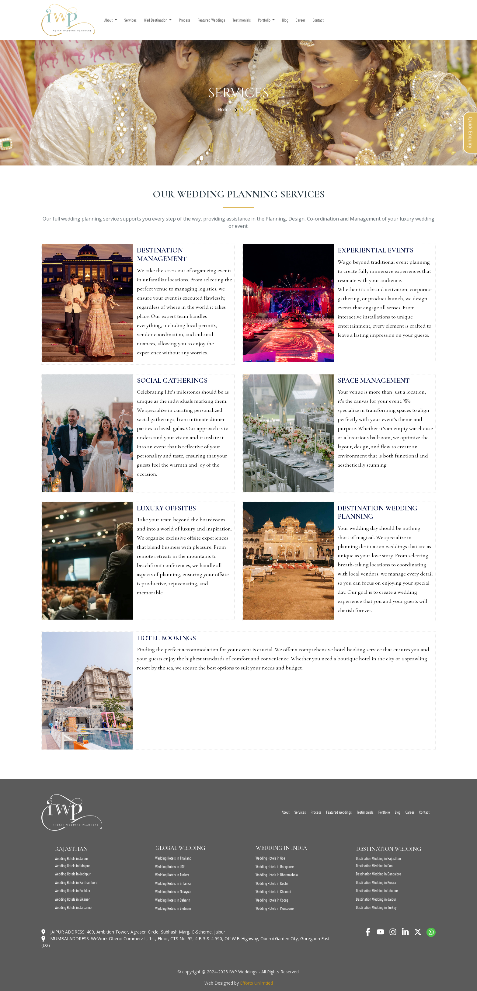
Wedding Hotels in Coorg (272, 900)
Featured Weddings (211, 20)
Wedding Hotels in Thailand (173, 858)
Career (300, 20)
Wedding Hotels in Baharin (172, 900)
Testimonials (241, 20)
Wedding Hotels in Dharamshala (277, 874)
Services (130, 20)
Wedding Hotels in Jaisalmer (74, 907)
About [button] (108, 20)
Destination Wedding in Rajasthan (378, 858)
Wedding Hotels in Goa (270, 858)
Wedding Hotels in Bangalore (275, 866)
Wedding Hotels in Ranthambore (76, 882)
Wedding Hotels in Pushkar (72, 890)
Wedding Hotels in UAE (170, 866)
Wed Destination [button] (156, 20)
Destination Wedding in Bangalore (378, 873)
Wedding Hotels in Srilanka (173, 883)
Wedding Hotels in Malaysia (173, 891)
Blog (285, 20)
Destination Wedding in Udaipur (377, 890)
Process (184, 20)
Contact (318, 20)
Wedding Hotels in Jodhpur (73, 873)
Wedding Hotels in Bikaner (72, 899)
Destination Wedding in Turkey (376, 907)
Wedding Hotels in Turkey (172, 874)
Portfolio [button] (264, 20)
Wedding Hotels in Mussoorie (275, 908)
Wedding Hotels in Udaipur (72, 865)
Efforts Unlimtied (256, 983)
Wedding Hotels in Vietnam (173, 908)
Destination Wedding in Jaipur (376, 899)
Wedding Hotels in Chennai (273, 891)
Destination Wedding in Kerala (376, 882)
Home (225, 109)
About (285, 812)
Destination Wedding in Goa (374, 865)
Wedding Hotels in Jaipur (71, 858)
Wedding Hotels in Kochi (272, 883)
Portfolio (384, 812)
